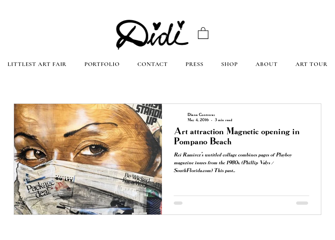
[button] (203, 32)
